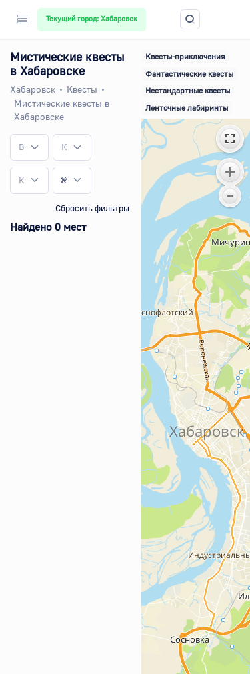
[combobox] (29, 147)
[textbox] (21, 147)
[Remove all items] (63, 180)
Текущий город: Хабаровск (91, 18)
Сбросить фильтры (92, 208)
